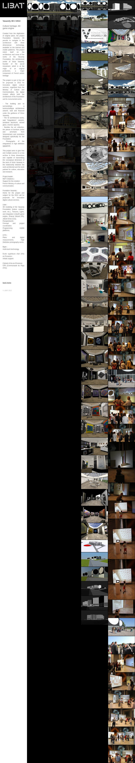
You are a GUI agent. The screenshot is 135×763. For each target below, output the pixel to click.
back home (7, 283)
